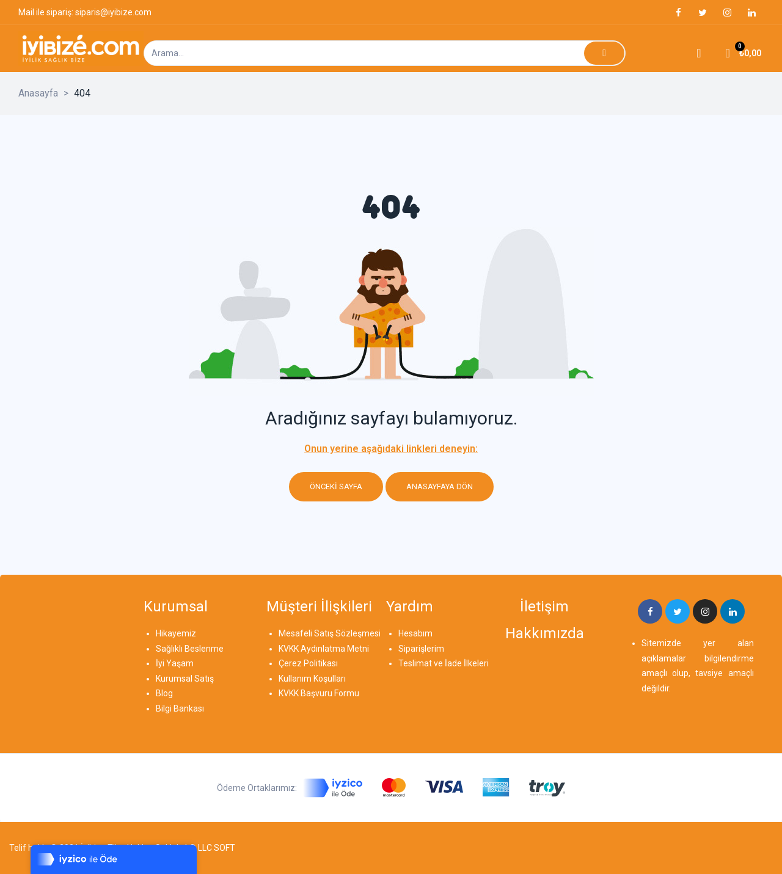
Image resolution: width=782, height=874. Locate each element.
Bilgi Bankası (180, 708)
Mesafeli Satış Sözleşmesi (330, 633)
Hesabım (415, 633)
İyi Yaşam (175, 663)
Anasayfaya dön (439, 486)
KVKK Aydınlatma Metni (324, 649)
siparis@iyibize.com (113, 12)
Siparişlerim (421, 649)
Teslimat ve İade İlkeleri (443, 663)
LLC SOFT (216, 848)
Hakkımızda (544, 633)
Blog (164, 693)
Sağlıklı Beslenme (190, 649)
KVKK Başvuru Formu (319, 693)
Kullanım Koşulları (312, 678)
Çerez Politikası (308, 663)
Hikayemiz (176, 633)
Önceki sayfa (336, 486)
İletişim (544, 606)
